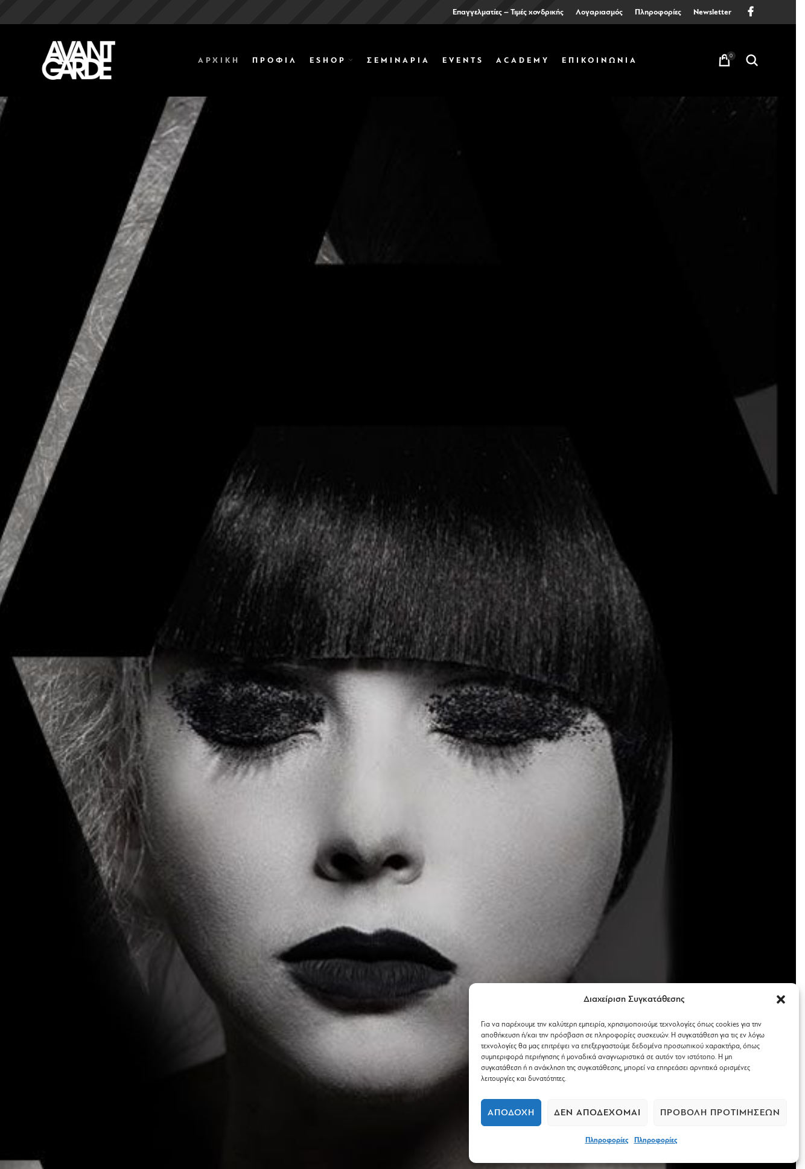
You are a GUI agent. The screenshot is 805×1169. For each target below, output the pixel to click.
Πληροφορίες (606, 1140)
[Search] (752, 60)
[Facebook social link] (750, 11)
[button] (781, 999)
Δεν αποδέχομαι (597, 1112)
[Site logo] (78, 59)
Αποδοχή (511, 1112)
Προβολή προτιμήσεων (720, 1112)
